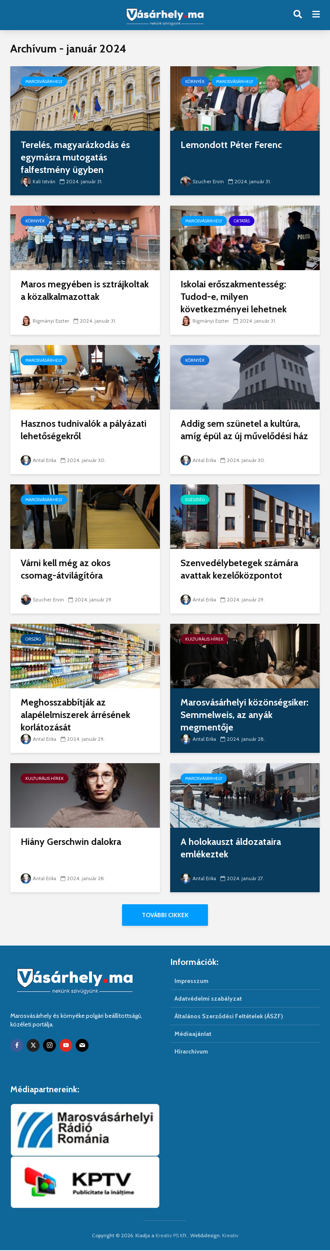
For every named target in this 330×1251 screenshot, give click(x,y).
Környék (195, 81)
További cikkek (165, 915)
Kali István (38, 181)
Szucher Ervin (202, 181)
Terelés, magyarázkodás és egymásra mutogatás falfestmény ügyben (77, 157)
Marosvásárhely (43, 81)
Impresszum (191, 982)
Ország (33, 639)
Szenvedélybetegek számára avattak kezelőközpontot (240, 569)
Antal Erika (39, 460)
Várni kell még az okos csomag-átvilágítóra (67, 569)
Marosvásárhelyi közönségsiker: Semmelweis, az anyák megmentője (239, 715)
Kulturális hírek (204, 639)
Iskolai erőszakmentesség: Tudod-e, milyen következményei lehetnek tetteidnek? (235, 303)
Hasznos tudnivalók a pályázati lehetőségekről (72, 430)
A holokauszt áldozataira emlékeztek (232, 848)
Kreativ (230, 1236)
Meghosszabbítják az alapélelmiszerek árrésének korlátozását (77, 715)
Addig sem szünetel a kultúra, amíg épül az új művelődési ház (241, 436)
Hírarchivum (191, 1052)
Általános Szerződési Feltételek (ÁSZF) (228, 1017)
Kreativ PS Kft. (172, 1236)
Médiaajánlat (192, 1034)
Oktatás (242, 221)
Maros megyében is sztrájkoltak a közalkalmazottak (61, 297)
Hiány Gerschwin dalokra (72, 841)
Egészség (195, 499)
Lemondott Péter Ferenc (231, 145)
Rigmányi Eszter (45, 320)
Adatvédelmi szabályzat (208, 999)
